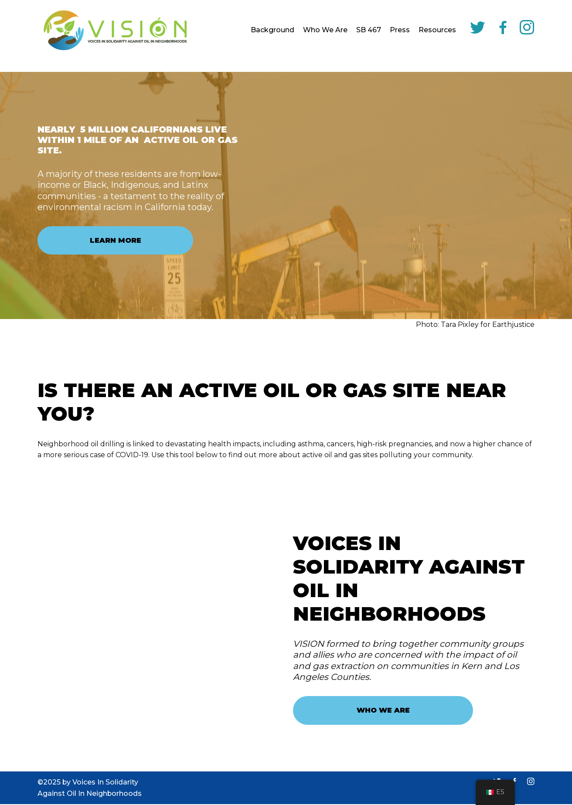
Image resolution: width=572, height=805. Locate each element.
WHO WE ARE (383, 710)
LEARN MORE (115, 240)
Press (400, 30)
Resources (437, 30)
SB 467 (368, 30)
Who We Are (325, 30)
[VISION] (113, 30)
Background (272, 30)
